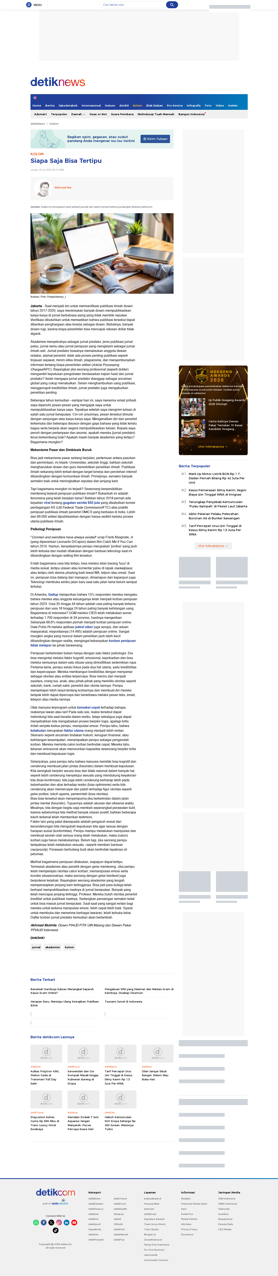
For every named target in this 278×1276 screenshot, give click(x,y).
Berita (49, 105)
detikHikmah (121, 1234)
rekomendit (150, 1255)
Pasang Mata (151, 1203)
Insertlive (223, 1214)
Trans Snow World (154, 1224)
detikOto (93, 1234)
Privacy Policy (189, 1229)
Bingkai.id (150, 1234)
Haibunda (224, 1208)
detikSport (94, 1224)
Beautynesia (225, 1219)
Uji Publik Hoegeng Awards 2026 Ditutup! (227, 401)
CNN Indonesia (226, 1198)
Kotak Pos (187, 1214)
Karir (184, 1208)
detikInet (93, 1214)
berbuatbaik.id (152, 1198)
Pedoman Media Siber (194, 1203)
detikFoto (119, 1229)
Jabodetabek (68, 105)
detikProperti (96, 1239)
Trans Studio (151, 1229)
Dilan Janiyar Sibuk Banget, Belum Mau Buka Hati (155, 1075)
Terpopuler (59, 114)
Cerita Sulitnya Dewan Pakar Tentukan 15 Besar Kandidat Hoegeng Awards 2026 (226, 425)
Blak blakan (154, 105)
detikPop (119, 1239)
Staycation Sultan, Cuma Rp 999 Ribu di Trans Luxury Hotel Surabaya (44, 1123)
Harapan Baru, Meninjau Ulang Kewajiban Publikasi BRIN (64, 1003)
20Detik (118, 1224)
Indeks (233, 105)
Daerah (78, 114)
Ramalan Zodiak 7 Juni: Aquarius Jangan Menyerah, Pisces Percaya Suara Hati (83, 1123)
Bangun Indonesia (191, 114)
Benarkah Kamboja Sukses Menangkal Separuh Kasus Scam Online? (62, 990)
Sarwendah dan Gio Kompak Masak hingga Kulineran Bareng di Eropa (83, 1077)
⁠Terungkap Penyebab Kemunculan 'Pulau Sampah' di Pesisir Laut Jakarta (218, 504)
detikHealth (120, 1208)
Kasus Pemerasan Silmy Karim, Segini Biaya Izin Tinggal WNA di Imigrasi (217, 492)
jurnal (36, 947)
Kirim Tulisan (155, 139)
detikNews (37, 123)
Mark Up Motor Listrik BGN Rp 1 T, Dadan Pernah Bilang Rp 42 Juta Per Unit (217, 478)
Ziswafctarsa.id (153, 1239)
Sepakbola (94, 1229)
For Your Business (154, 1249)
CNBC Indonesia (227, 1203)
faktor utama (74, 730)
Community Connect (156, 1260)
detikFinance (95, 1208)
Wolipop (119, 1214)
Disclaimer (187, 1234)
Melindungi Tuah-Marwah (156, 114)
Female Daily (225, 1224)
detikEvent (150, 1214)
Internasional (91, 105)
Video (220, 105)
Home (37, 105)
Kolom (137, 105)
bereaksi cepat (88, 707)
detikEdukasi (95, 1203)
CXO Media (224, 1229)
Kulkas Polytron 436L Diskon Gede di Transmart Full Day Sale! (44, 1077)
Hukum (110, 105)
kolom (69, 947)
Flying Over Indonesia (156, 1244)
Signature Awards (154, 1219)
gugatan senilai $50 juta (81, 502)
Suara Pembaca (122, 114)
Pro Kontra (175, 105)
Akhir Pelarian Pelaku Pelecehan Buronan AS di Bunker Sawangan (214, 516)
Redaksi (185, 1198)
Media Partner (189, 1219)
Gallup (53, 594)
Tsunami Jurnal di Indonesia (123, 1001)
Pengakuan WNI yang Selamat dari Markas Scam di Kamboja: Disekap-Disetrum (139, 990)
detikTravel (120, 1198)
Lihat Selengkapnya (213, 446)
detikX (124, 105)
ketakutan (38, 730)
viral (47, 502)
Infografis (194, 105)
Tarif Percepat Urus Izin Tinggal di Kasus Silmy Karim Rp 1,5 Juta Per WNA (118, 1077)
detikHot (93, 1219)
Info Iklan (186, 1224)
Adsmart (40, 114)
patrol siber (84, 627)
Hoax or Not (98, 114)
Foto (208, 105)
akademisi (52, 947)
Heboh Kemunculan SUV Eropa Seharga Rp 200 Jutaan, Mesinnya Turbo (120, 1123)
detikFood (120, 1203)
